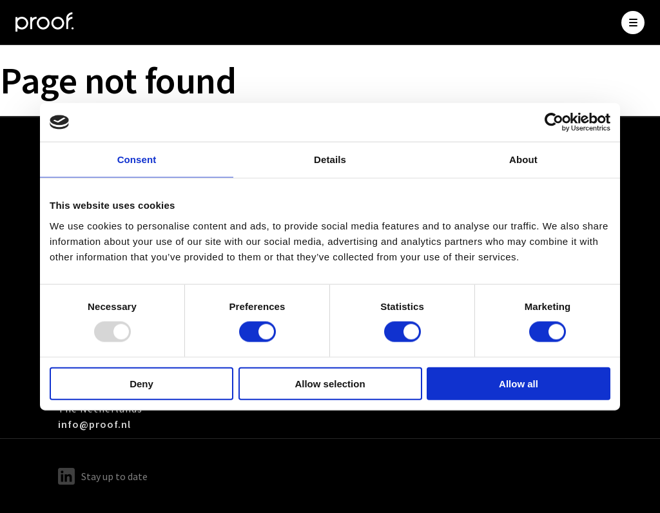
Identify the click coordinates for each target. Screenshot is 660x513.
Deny (141, 383)
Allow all (518, 383)
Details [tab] (330, 159)
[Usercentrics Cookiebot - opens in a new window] (554, 122)
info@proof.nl (94, 424)
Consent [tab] (137, 159)
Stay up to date (103, 476)
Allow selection (330, 383)
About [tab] (523, 159)
